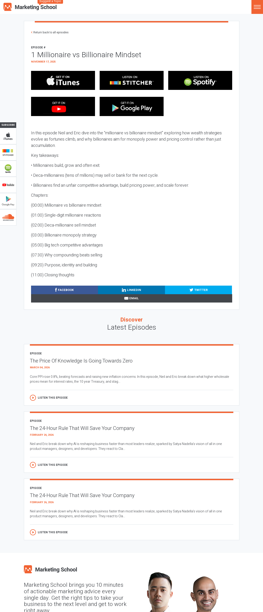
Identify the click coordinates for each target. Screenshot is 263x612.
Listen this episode (53, 398)
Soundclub (8, 217)
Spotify (8, 169)
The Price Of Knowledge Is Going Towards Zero (81, 361)
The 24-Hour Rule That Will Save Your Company (82, 428)
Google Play (8, 201)
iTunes (8, 136)
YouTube (8, 185)
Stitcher (8, 152)
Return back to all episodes (51, 32)
